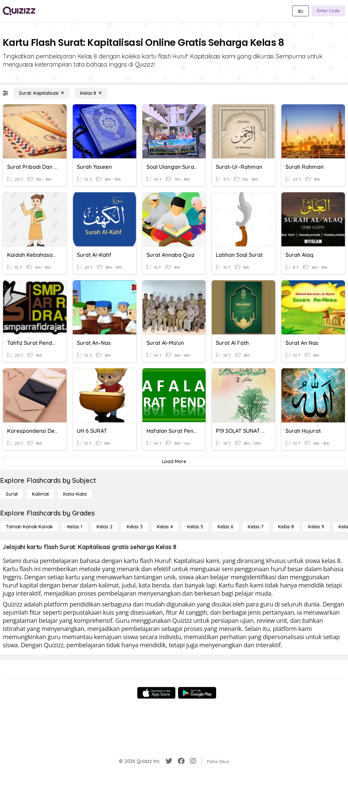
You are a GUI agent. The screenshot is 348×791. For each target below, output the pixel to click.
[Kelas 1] (75, 526)
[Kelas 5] (195, 526)
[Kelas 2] (104, 526)
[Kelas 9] (316, 526)
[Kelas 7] (255, 526)
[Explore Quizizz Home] (19, 10)
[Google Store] (197, 693)
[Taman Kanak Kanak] (29, 526)
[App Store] (156, 693)
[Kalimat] (40, 494)
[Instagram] (193, 761)
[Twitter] (169, 761)
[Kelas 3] (135, 526)
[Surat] (11, 494)
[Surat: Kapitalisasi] (41, 93)
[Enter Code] (328, 10)
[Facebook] (181, 761)
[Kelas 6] (225, 526)
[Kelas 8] (91, 93)
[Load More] (174, 461)
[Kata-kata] (74, 494)
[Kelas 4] (165, 526)
